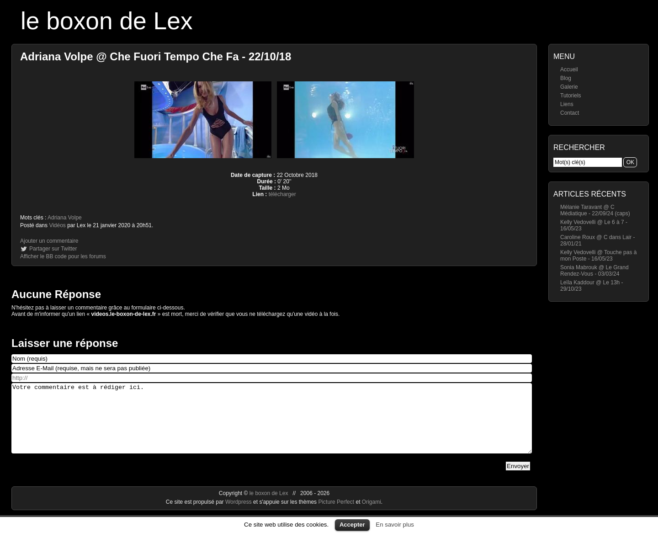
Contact (569, 113)
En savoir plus (395, 524)
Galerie (569, 87)
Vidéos (57, 225)
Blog (565, 78)
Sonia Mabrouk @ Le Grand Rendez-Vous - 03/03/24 (594, 270)
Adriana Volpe (65, 217)
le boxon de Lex (107, 20)
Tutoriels (570, 95)
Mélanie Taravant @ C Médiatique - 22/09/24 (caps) (595, 210)
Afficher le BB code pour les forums (63, 256)
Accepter (352, 524)
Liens (566, 104)
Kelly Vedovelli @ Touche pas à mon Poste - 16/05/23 (598, 255)
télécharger (282, 194)
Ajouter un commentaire (49, 241)
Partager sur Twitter (53, 248)
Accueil (569, 69)
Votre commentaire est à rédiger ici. (271, 425)
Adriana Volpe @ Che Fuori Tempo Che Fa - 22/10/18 (155, 56)
